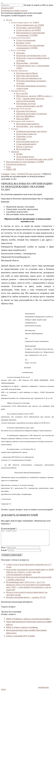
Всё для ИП (22, 93)
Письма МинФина (25, 116)
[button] (16, 15)
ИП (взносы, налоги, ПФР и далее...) (34, 96)
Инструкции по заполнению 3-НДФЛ (25, 161)
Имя (4, 550)
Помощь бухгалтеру (21, 108)
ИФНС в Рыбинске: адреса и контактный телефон (28, 622)
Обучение (21, 139)
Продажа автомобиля (27, 75)
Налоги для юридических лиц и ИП (34, 159)
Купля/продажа (19, 70)
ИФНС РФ (11, 169)
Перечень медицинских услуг (31, 55)
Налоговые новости (26, 134)
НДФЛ (19, 154)
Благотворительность (27, 141)
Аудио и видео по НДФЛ (28, 30)
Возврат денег (23, 42)
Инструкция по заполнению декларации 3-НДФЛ (30, 33)
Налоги (15, 151)
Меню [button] (9, 20)
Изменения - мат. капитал (29, 126)
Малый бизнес (18, 91)
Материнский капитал (22, 121)
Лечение (20, 53)
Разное (14, 128)
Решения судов (24, 136)
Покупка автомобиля (27, 73)
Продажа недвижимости (29, 78)
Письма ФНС (22, 118)
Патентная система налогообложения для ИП (29, 104)
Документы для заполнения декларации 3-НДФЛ (30, 46)
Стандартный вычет (26, 144)
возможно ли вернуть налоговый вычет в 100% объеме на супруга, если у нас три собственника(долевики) (30, 575)
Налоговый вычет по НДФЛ (25, 22)
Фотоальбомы (23, 149)
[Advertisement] (24, 662)
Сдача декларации (20, 37)
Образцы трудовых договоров (31, 113)
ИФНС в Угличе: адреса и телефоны (22, 630)
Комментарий (9, 528)
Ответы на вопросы (16, 164)
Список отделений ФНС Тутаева (20, 639)
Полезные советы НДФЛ (28, 27)
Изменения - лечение (27, 63)
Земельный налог (25, 156)
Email (4, 553)
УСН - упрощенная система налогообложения (30, 99)
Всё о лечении (18, 50)
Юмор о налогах (24, 146)
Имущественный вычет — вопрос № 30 (25, 600)
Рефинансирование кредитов (31, 131)
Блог (8, 166)
